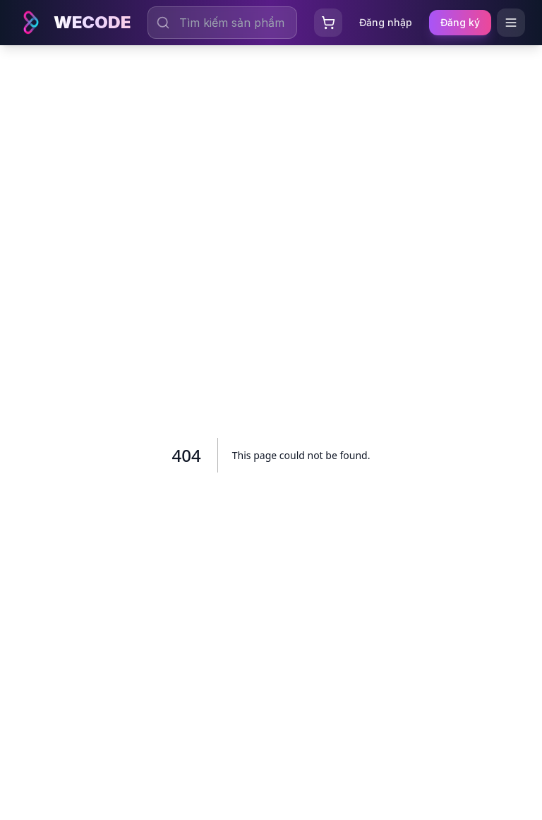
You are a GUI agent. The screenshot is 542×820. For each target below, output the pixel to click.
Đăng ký (460, 22)
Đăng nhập (385, 22)
